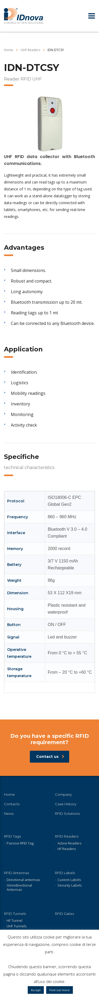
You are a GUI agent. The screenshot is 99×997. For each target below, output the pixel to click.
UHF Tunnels (17, 926)
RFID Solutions (67, 813)
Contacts (12, 804)
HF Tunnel (14, 920)
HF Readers (67, 849)
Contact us (50, 756)
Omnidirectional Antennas (19, 887)
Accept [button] (36, 990)
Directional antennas (23, 880)
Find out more (59, 990)
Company (63, 794)
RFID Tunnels (15, 913)
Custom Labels (69, 880)
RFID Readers (66, 836)
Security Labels (70, 885)
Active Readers (70, 843)
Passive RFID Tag (20, 843)
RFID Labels (65, 873)
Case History (65, 804)
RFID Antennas (16, 873)
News (8, 813)
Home (8, 50)
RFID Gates (64, 913)
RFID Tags (12, 836)
